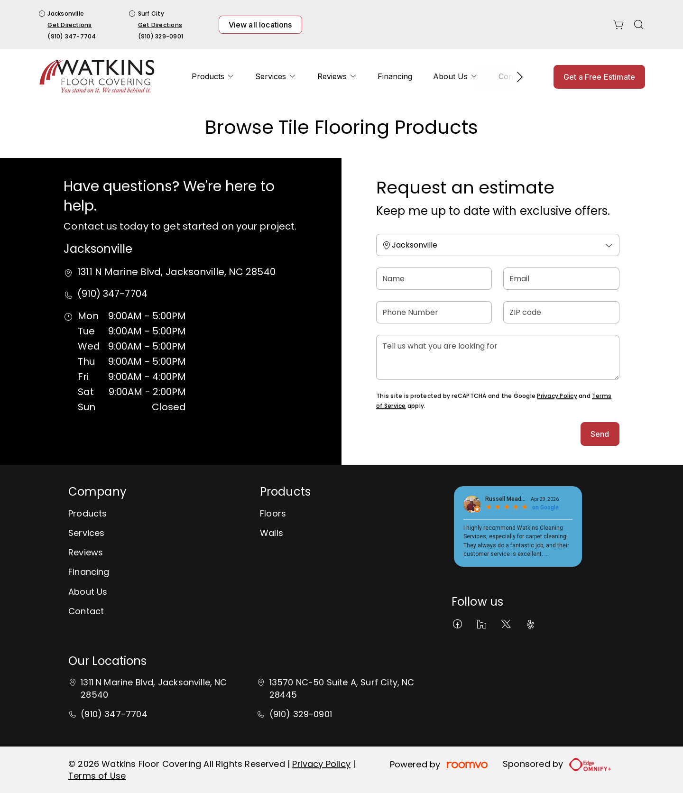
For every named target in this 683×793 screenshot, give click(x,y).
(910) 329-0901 (160, 36)
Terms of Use (97, 776)
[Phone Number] (434, 312)
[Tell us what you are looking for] (497, 357)
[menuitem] (213, 76)
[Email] (561, 278)
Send (600, 434)
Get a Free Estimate (599, 77)
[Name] (434, 278)
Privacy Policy (557, 396)
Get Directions (69, 25)
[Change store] (497, 245)
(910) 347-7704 (71, 36)
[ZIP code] (561, 312)
